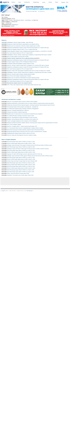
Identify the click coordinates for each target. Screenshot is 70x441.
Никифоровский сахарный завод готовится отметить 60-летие (21, 133)
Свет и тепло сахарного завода (14, 124)
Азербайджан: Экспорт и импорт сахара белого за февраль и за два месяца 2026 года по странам (29, 72)
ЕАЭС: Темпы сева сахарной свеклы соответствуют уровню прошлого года (24, 84)
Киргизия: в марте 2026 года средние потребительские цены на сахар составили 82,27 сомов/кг (28, 70)
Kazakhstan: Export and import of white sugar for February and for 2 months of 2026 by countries (28, 148)
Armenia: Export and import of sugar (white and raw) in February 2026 (22, 161)
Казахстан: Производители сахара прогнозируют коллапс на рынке (22, 117)
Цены (20, 2)
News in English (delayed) (9, 139)
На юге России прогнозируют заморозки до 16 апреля (19, 75)
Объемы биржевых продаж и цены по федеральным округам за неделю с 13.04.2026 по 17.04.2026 (29, 51)
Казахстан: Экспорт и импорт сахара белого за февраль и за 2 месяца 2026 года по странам (28, 65)
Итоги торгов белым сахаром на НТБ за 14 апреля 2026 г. (20, 81)
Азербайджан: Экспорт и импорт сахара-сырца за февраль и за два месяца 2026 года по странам (29, 54)
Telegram (63, 2)
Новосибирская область (18, 20)
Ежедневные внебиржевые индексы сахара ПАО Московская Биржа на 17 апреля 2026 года (28, 47)
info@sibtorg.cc (15, 24)
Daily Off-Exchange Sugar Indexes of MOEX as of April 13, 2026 (21, 162)
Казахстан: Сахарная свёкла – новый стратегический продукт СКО (22, 126)
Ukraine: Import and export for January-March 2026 (18, 173)
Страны (51, 2)
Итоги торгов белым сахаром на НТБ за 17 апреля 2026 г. (20, 53)
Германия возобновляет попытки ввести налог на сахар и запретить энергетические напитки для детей (30, 103)
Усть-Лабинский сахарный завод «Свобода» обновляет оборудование (22, 108)
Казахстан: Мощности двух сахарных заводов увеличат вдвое (21, 74)
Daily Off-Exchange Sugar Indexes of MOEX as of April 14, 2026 (21, 157)
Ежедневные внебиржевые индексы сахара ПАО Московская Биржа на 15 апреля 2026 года (28, 67)
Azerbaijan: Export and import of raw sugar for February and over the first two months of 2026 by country (29, 145)
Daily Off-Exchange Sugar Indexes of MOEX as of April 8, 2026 (20, 171)
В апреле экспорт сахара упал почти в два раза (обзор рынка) (22, 58)
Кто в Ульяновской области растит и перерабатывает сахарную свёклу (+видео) (25, 128)
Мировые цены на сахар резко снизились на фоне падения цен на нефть (23, 45)
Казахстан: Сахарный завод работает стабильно (18, 110)
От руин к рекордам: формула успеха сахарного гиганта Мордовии (22, 120)
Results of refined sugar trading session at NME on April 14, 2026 (21, 159)
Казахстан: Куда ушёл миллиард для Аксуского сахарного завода (21, 135)
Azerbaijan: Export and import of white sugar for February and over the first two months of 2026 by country (30, 155)
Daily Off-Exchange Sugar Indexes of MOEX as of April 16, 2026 (21, 146)
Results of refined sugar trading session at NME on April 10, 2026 (21, 168)
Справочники (37, 2)
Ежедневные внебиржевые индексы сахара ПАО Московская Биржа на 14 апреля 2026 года (28, 79)
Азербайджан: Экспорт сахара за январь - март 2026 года (20, 42)
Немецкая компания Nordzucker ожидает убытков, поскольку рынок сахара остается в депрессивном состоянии (32, 122)
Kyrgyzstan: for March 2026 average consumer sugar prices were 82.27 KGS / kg (24, 154)
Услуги (43, 2)
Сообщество (28, 2)
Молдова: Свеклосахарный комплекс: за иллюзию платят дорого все (22, 119)
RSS (67, 2)
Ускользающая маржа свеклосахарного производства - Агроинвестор (22, 106)
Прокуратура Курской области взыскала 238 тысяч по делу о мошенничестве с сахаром (27, 131)
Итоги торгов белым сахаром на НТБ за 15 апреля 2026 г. (20, 68)
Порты (58, 2)
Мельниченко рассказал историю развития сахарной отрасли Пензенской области (25, 129)
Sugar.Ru (4, 190)
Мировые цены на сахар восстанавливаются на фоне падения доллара (23, 77)
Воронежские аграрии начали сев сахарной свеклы (19, 83)
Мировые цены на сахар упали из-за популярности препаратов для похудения (24, 113)
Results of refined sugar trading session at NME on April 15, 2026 (21, 152)
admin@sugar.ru (30, 190)
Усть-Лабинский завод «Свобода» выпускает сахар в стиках (20, 115)
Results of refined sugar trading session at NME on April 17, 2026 (21, 143)
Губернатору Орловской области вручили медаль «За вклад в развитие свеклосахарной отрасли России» (31, 105)
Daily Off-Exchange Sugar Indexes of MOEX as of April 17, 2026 (21, 141)
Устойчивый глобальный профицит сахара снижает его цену (20, 63)
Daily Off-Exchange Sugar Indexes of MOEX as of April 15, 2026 (21, 150)
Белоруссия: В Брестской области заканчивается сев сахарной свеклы (23, 44)
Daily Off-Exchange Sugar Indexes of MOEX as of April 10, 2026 (21, 166)
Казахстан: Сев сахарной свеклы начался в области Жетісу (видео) (22, 101)
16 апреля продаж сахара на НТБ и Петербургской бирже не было (22, 61)
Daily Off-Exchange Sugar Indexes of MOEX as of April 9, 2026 (20, 169)
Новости (14, 2)
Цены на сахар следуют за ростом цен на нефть (18, 56)
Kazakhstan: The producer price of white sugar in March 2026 (20, 175)
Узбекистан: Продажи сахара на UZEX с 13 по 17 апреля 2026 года (22, 49)
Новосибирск (28, 20)
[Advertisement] (17, 181)
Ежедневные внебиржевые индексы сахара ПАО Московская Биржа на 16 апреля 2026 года (28, 60)
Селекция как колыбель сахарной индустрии (17, 112)
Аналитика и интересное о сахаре (11, 99)
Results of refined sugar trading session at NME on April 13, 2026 (21, 164)
